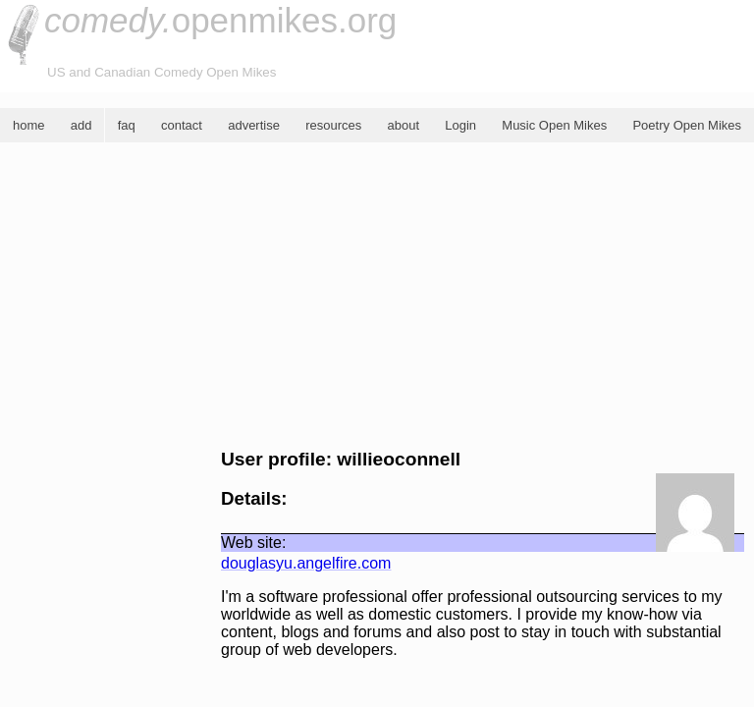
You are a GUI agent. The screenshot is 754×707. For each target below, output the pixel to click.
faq (126, 125)
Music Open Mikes (554, 125)
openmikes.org (220, 20)
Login (460, 125)
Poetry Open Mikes (686, 125)
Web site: (253, 542)
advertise (254, 125)
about (403, 125)
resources (333, 125)
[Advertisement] (377, 295)
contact (181, 125)
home (29, 125)
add (81, 125)
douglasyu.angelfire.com (306, 563)
